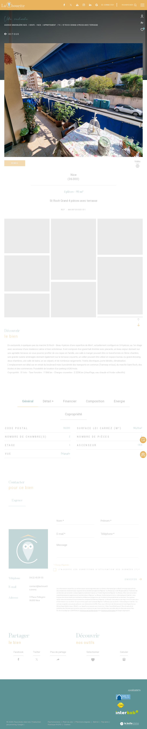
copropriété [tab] (73, 414)
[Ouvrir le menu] (142, 5)
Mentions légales (83, 722)
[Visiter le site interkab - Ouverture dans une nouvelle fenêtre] (127, 712)
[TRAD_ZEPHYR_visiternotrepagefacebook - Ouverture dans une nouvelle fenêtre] (64, 5)
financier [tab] (70, 401)
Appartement (49, 25)
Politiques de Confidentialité (88, 610)
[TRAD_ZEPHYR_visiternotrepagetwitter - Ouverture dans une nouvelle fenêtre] (71, 5)
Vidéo (137, 161)
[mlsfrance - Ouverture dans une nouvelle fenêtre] (123, 697)
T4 (59, 25)
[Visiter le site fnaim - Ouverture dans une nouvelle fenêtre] (120, 705)
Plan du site (68, 722)
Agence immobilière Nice (15, 25)
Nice (39, 25)
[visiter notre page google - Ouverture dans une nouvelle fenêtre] (96, 5)
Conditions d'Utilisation (108, 610)
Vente (32, 25)
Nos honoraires (54, 722)
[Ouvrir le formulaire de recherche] (129, 5)
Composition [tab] (95, 401)
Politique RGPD (54, 724)
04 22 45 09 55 (36, 577)
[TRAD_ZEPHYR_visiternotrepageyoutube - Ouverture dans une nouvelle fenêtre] (77, 5)
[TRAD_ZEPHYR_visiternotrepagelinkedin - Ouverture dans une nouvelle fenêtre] (90, 5)
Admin (96, 722)
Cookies (67, 725)
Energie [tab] (119, 401)
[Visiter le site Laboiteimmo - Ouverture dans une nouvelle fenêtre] (129, 724)
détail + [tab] (48, 401)
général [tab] (27, 401)
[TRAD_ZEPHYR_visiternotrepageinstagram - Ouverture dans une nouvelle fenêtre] (84, 5)
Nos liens (105, 722)
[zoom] (27, 252)
